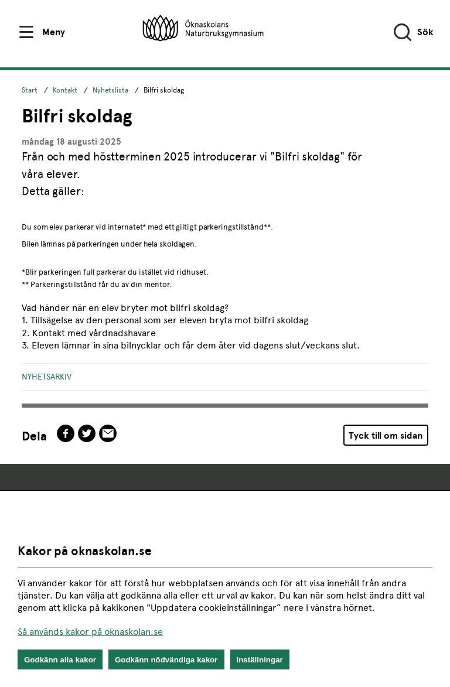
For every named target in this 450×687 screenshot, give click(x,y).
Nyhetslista (110, 90)
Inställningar (260, 659)
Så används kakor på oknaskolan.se (90, 631)
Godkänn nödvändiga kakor (166, 659)
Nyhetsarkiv (46, 376)
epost (108, 433)
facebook (65, 433)
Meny (53, 31)
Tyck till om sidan (385, 435)
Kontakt (65, 90)
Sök (425, 31)
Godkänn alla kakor (60, 659)
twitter (87, 433)
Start (30, 90)
